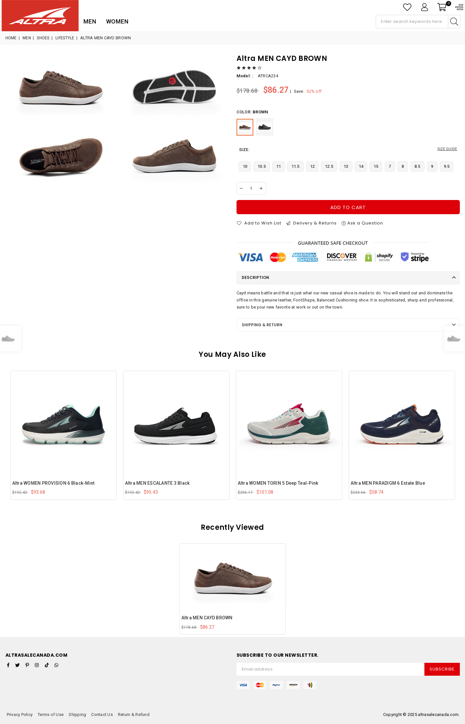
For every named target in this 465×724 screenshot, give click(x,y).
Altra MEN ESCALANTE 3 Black (157, 483)
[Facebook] (8, 665)
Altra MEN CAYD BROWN (207, 617)
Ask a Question (362, 223)
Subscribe (442, 669)
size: (348, 149)
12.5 (329, 166)
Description (255, 277)
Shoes (43, 38)
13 (346, 166)
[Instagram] (36, 665)
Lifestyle (64, 38)
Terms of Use (50, 714)
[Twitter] (17, 665)
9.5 (447, 166)
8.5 (417, 166)
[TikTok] (46, 665)
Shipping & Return (262, 325)
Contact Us (102, 714)
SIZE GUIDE (447, 149)
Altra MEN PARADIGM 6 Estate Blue (388, 483)
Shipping (77, 714)
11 (278, 166)
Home (11, 38)
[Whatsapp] (56, 665)
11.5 (295, 166)
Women (117, 21)
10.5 (261, 166)
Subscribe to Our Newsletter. (278, 655)
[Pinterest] (27, 665)
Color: (252, 112)
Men (89, 21)
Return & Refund (134, 714)
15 (375, 166)
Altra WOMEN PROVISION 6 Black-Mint (53, 483)
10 (245, 166)
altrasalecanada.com (438, 714)
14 (361, 166)
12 (312, 166)
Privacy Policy (20, 714)
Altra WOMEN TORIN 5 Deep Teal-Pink (278, 483)
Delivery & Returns (311, 223)
